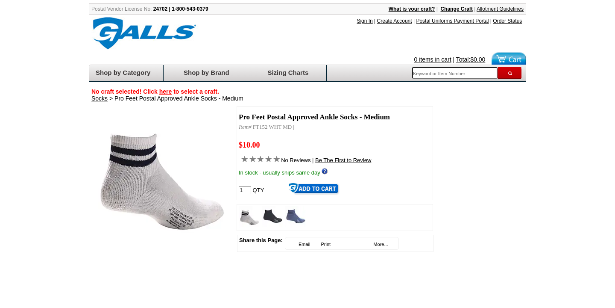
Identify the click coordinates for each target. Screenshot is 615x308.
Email (303, 244)
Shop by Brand (206, 72)
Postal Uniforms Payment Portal (452, 21)
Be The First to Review (343, 160)
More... (380, 244)
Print (325, 244)
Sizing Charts (287, 72)
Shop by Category (123, 72)
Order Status (507, 21)
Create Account (394, 21)
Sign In (364, 21)
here (165, 91)
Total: (471, 59)
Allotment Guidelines (500, 9)
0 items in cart (432, 59)
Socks (99, 98)
